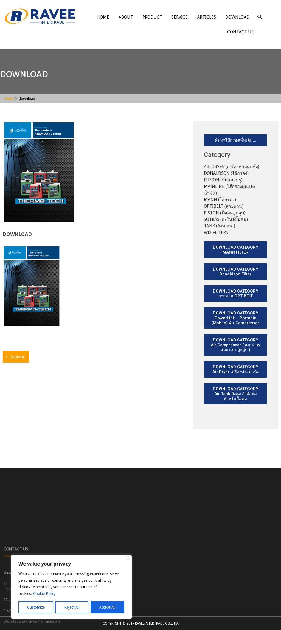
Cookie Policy (44, 593)
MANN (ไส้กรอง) (220, 199)
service (180, 17)
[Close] (128, 557)
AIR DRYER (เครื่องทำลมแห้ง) (231, 166)
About (126, 17)
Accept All (107, 607)
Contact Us (240, 32)
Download (237, 17)
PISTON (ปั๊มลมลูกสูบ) (224, 212)
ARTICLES (206, 17)
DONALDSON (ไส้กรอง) (226, 173)
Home (103, 17)
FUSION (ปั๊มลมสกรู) (223, 179)
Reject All (72, 607)
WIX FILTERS (216, 232)
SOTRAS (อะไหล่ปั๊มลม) (226, 219)
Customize (36, 607)
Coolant (17, 357)
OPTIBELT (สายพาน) (223, 206)
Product (152, 17)
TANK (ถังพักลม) (219, 226)
